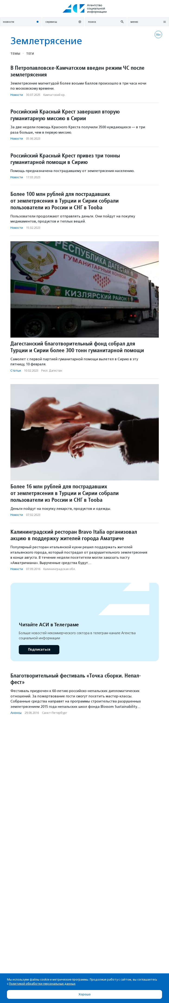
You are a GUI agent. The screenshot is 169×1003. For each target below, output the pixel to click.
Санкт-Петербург (54, 713)
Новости (16, 95)
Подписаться (39, 649)
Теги (30, 53)
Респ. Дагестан (51, 370)
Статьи (15, 370)
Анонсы (16, 713)
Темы (15, 53)
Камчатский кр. (54, 95)
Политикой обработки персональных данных (42, 983)
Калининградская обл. (59, 569)
